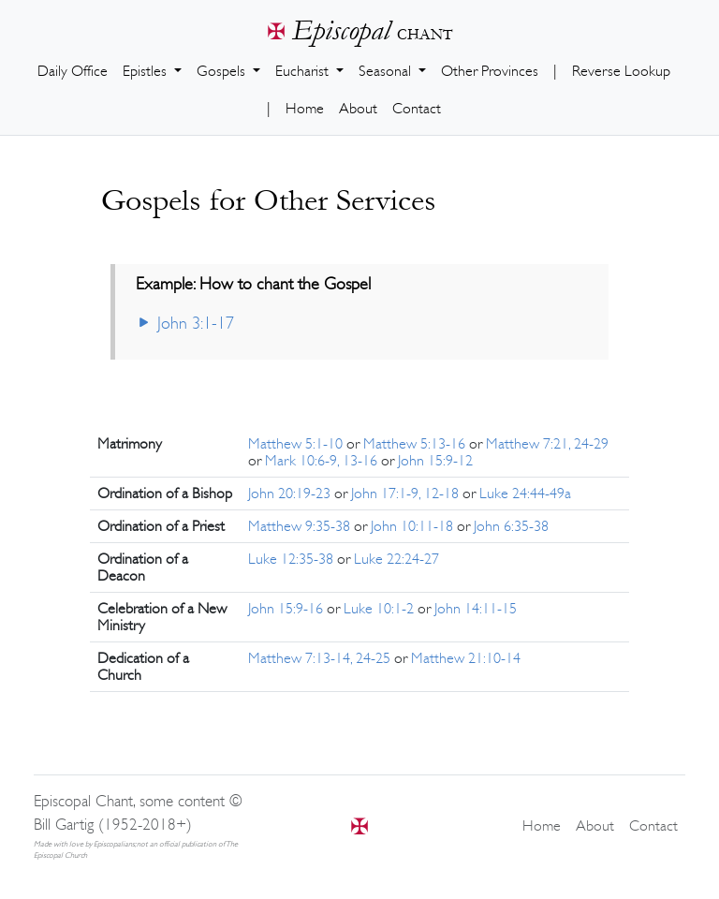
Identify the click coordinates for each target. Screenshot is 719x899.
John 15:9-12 (435, 460)
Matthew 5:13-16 (416, 443)
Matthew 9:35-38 (301, 526)
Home (305, 108)
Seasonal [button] (387, 71)
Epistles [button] (146, 71)
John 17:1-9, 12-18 (406, 493)
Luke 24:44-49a (525, 493)
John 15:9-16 (287, 608)
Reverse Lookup (621, 71)
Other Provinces (489, 71)
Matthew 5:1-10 (297, 443)
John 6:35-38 (511, 526)
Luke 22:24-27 (396, 559)
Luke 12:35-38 (292, 559)
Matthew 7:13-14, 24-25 (321, 658)
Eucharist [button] (303, 71)
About (358, 108)
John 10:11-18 (414, 526)
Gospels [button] (223, 71)
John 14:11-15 (475, 608)
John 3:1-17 (185, 323)
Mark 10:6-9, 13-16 (323, 460)
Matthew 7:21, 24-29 (547, 443)
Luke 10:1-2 (381, 608)
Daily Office (72, 71)
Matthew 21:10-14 (466, 658)
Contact (416, 108)
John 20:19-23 (291, 493)
